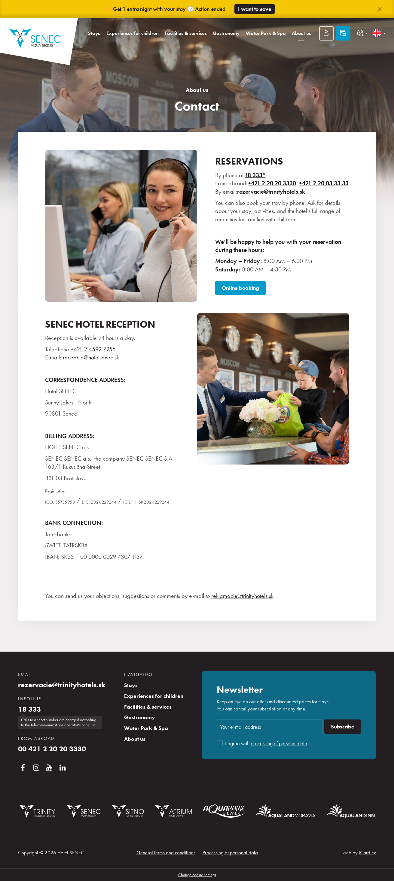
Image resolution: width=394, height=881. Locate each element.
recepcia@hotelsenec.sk (91, 357)
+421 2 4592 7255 (93, 349)
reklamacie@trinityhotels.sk (242, 596)
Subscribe (342, 726)
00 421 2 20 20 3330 (52, 748)
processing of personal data (279, 743)
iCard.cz (367, 852)
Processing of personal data (230, 852)
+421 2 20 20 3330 (272, 183)
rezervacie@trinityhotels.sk (61, 684)
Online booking (240, 288)
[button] (379, 9)
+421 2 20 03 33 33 (324, 183)
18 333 (29, 709)
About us (197, 90)
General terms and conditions (165, 852)
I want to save (254, 9)
